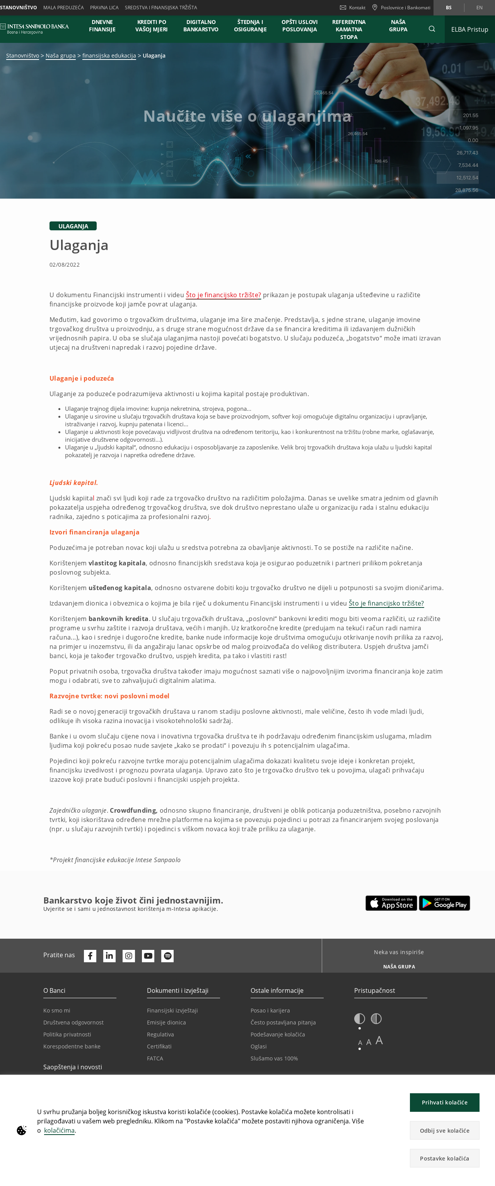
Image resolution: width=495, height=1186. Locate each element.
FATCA (155, 1058)
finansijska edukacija (109, 55)
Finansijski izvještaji (172, 1010)
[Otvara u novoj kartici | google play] (444, 903)
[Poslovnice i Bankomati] (401, 7)
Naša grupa (61, 55)
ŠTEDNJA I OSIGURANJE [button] (250, 25)
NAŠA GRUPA (398, 25)
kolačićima (59, 1130)
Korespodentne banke (72, 1046)
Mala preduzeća (63, 7)
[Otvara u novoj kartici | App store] (391, 903)
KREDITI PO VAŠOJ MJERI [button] (151, 25)
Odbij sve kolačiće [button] (444, 1130)
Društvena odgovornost (73, 1022)
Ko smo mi (56, 1010)
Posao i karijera (270, 1010)
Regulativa (160, 1034)
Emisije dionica (166, 1022)
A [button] (360, 1042)
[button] (432, 29)
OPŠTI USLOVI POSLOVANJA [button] (299, 25)
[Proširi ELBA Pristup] (470, 29)
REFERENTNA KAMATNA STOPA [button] (349, 29)
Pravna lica (104, 7)
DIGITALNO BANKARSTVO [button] (200, 25)
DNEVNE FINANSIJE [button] (102, 25)
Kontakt (352, 7)
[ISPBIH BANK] (36, 29)
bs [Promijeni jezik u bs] (449, 7)
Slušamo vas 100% (274, 1058)
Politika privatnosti (67, 1034)
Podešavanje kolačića (278, 1034)
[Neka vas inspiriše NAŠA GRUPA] (396, 964)
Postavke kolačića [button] (444, 1158)
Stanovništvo (22, 55)
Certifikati (159, 1046)
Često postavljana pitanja (283, 1022)
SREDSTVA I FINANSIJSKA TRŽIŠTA (161, 7)
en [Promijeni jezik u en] (479, 7)
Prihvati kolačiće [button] (445, 1102)
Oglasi (259, 1046)
